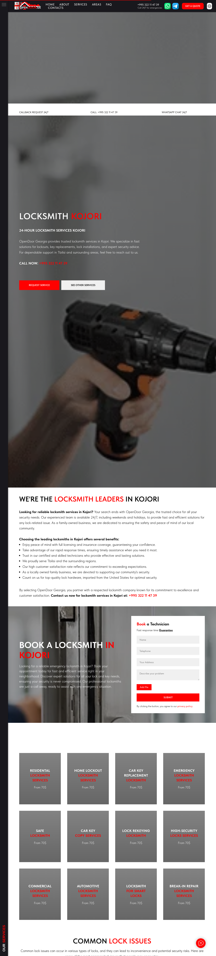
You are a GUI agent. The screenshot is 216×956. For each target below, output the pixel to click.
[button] (193, 6)
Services (80, 4)
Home (50, 4)
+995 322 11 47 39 (53, 263)
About (64, 4)
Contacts (55, 7)
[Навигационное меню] (4, 4)
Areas (96, 4)
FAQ (109, 4)
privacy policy (184, 706)
